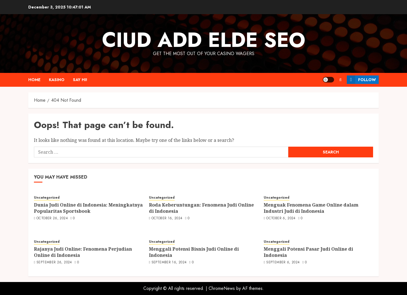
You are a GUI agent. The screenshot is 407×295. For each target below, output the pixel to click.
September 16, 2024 (169, 262)
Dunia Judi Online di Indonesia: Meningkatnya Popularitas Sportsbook (88, 208)
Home (34, 80)
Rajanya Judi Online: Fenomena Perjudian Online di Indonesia (83, 252)
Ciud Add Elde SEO (203, 40)
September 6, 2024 (283, 262)
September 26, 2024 (54, 262)
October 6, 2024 (280, 218)
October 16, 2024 (167, 218)
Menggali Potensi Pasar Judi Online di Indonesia (308, 252)
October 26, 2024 (52, 218)
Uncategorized (47, 197)
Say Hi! (80, 80)
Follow (361, 79)
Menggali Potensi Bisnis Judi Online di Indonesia (194, 252)
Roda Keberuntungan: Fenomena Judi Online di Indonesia (201, 208)
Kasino (56, 80)
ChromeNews (222, 288)
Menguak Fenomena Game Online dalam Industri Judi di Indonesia (311, 208)
